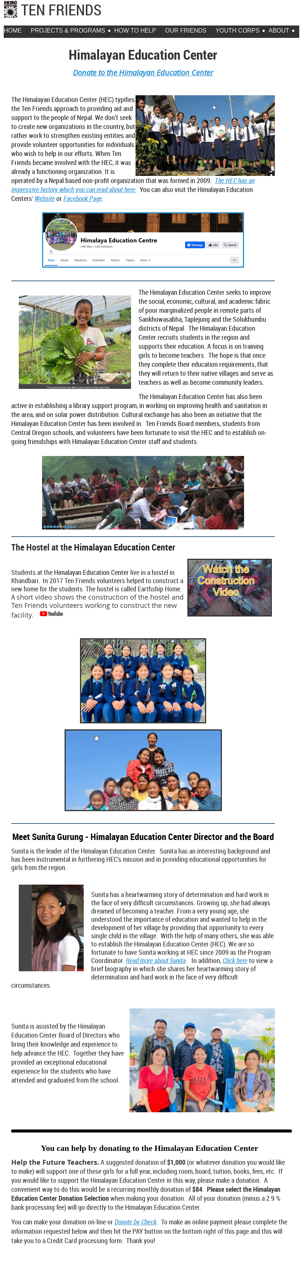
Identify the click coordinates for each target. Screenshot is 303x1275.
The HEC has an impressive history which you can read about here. (133, 185)
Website (45, 198)
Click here (235, 960)
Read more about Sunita (155, 960)
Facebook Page (82, 198)
